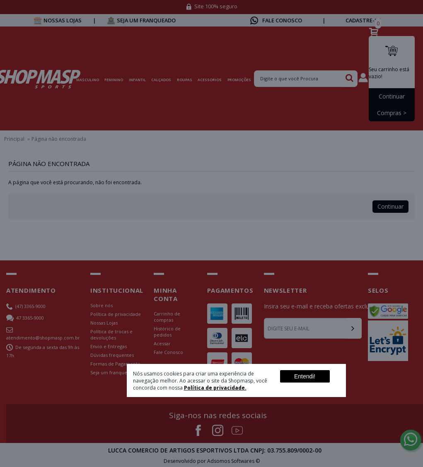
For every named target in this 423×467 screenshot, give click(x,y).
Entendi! (304, 376)
